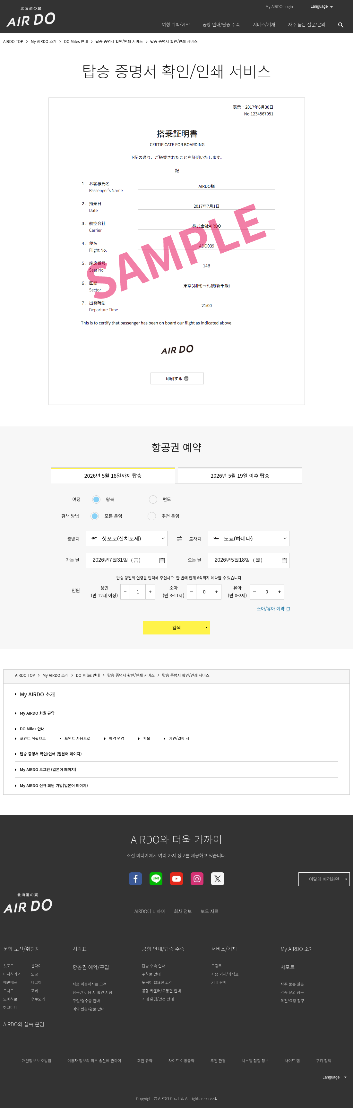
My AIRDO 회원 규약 (37, 713)
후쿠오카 (38, 999)
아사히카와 (12, 974)
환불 (146, 738)
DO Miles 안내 (32, 728)
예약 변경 (117, 738)
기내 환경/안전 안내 (158, 999)
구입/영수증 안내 (86, 1000)
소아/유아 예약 (271, 608)
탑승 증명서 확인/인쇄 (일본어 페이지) (51, 753)
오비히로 (10, 999)
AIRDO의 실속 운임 (23, 1024)
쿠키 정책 (323, 1060)
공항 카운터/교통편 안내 (161, 990)
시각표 (80, 949)
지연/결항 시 (179, 738)
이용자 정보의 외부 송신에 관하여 (94, 1060)
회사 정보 (183, 911)
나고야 (36, 982)
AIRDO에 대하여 (149, 911)
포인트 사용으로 (77, 738)
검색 (190, 627)
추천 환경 (218, 1060)
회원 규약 (145, 1060)
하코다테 (10, 1007)
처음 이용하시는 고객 (90, 983)
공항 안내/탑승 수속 (163, 949)
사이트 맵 (292, 1060)
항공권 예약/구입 (91, 967)
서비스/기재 (224, 949)
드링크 (216, 965)
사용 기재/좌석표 (224, 974)
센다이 (36, 965)
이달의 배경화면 (328, 879)
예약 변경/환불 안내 (89, 1008)
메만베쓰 (10, 982)
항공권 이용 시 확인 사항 (92, 992)
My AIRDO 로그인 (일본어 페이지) (48, 769)
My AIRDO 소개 (37, 694)
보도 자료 (210, 911)
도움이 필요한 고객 (157, 982)
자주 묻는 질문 (292, 983)
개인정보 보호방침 (36, 1060)
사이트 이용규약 (181, 1060)
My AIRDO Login (279, 6)
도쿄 (34, 974)
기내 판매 (219, 982)
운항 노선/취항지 (21, 949)
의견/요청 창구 (292, 1000)
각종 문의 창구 (292, 992)
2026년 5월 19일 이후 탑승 (240, 475)
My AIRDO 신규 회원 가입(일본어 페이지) (54, 785)
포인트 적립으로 (33, 738)
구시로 (8, 990)
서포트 (287, 967)
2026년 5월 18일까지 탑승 (113, 475)
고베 (34, 990)
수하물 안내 (151, 974)
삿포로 (8, 965)
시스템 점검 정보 (255, 1060)
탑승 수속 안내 (153, 965)
